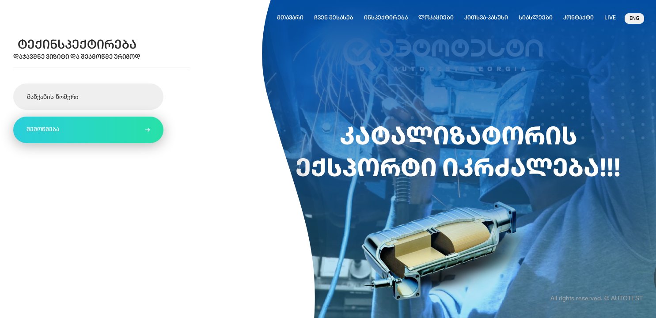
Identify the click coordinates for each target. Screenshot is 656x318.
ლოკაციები (436, 18)
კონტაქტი (578, 18)
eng (634, 18)
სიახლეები (536, 18)
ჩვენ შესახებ (333, 18)
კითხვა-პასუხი (486, 18)
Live (610, 18)
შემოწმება (43, 129)
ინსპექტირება (386, 18)
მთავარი (290, 18)
